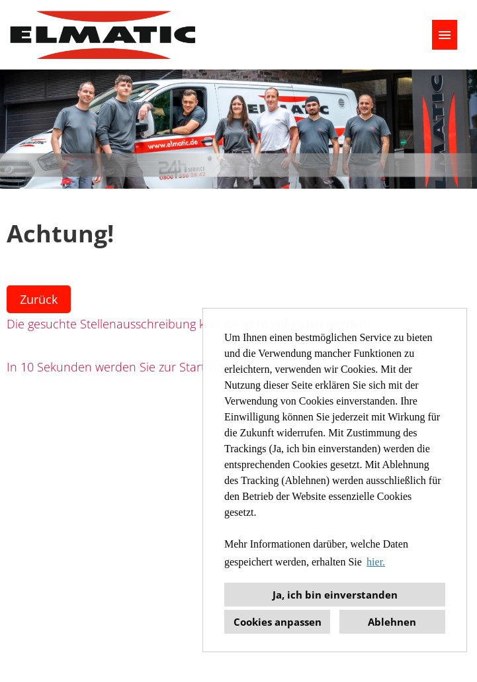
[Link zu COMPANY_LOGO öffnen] (102, 35)
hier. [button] (376, 561)
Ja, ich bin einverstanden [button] (335, 594)
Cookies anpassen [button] (278, 621)
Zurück (39, 299)
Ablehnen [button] (392, 621)
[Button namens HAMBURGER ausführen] (444, 35)
